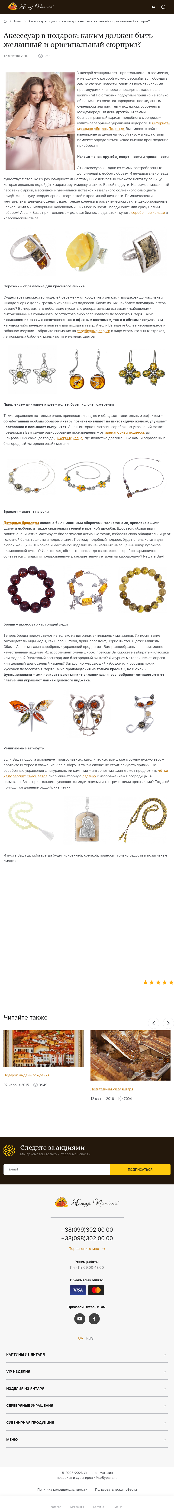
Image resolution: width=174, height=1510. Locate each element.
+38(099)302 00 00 (87, 1230)
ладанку (89, 776)
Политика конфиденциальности (62, 1490)
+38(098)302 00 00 (87, 1239)
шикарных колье (69, 438)
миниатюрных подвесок (124, 432)
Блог (17, 21)
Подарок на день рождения (26, 1075)
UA (80, 1338)
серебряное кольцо (148, 212)
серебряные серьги (93, 331)
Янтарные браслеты (21, 523)
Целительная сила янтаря (111, 1089)
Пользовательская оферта (116, 1490)
